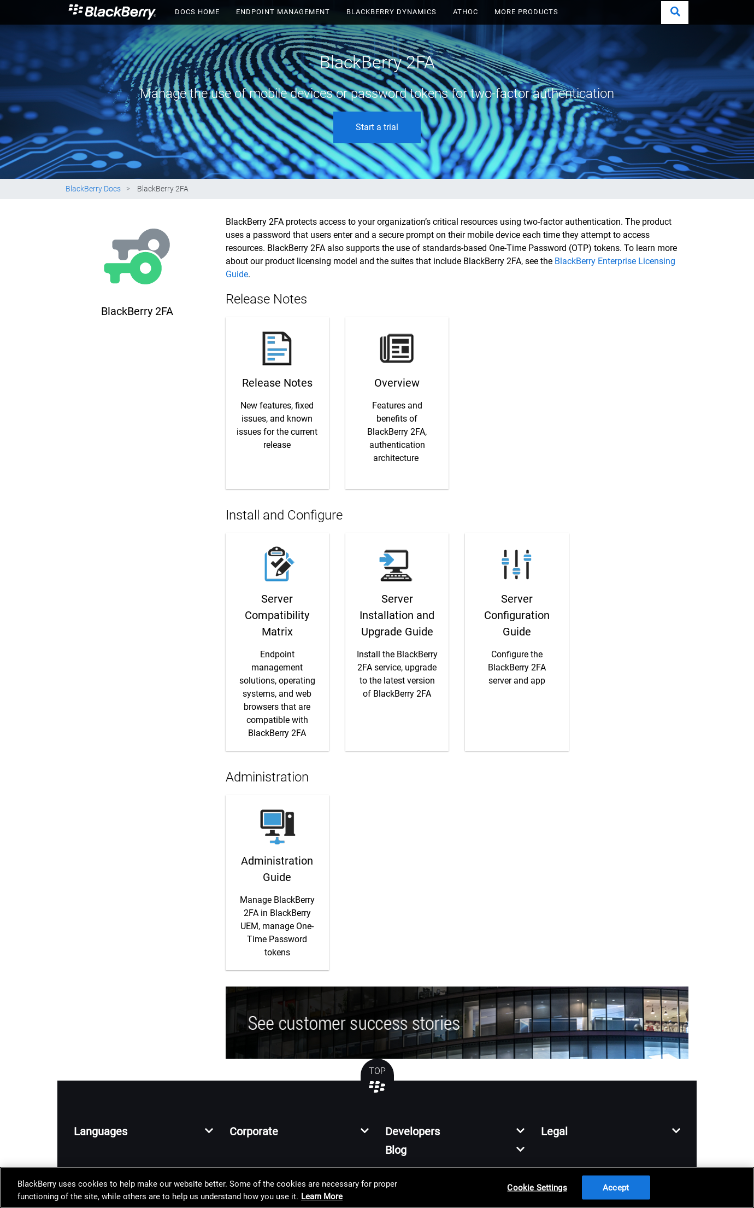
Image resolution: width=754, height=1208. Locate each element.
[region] (377, 1187)
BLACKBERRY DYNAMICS (391, 12)
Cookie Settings (537, 1187)
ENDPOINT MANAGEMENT (283, 12)
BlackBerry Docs (93, 188)
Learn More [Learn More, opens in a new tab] (322, 1196)
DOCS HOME (197, 12)
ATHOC (465, 12)
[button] (674, 12)
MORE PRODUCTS (526, 12)
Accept (616, 1187)
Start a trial (377, 127)
